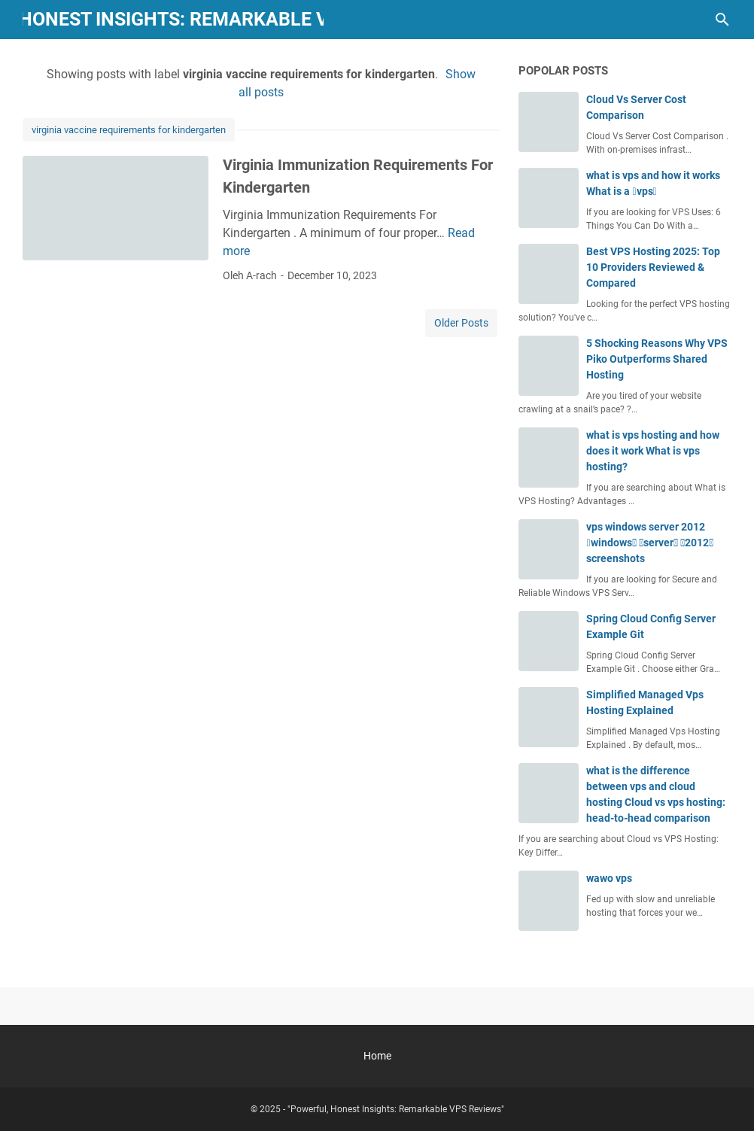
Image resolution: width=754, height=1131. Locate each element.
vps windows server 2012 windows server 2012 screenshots (649, 542)
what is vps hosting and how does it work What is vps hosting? (652, 451)
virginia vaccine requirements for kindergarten (129, 129)
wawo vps (609, 878)
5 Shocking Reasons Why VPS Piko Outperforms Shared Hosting (657, 359)
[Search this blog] (722, 20)
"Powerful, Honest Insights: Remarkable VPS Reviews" (395, 1109)
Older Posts (461, 323)
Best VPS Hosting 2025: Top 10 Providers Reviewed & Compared (653, 267)
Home (377, 1056)
